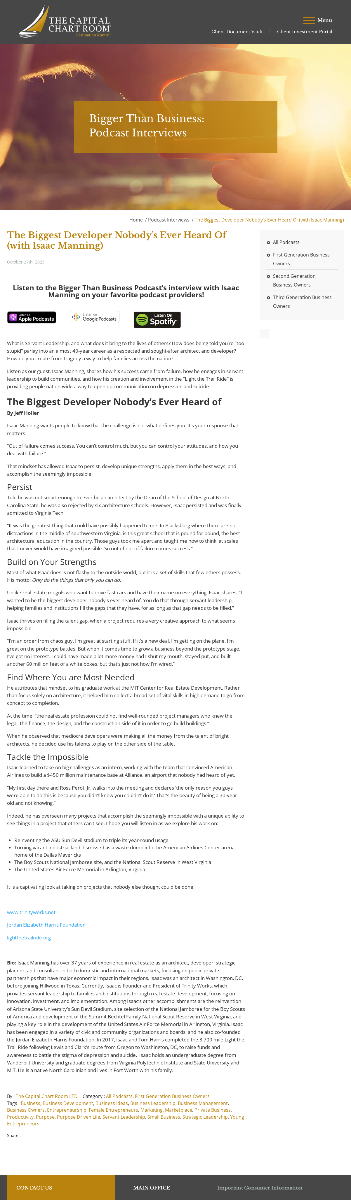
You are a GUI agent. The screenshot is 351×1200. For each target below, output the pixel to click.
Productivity (20, 1117)
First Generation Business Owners (172, 1096)
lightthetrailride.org (29, 937)
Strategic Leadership (205, 1117)
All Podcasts (119, 1096)
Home (136, 220)
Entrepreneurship (66, 1110)
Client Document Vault (237, 31)
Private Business (212, 1110)
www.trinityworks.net (31, 912)
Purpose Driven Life (78, 1117)
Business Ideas (111, 1103)
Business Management (203, 1103)
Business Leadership (153, 1103)
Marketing (151, 1110)
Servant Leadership (123, 1117)
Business (30, 1103)
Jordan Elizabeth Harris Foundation (46, 924)
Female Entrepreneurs (113, 1110)
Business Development (68, 1103)
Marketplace (178, 1110)
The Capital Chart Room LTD (47, 1096)
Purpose (45, 1117)
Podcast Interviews (169, 220)
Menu (317, 20)
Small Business (163, 1117)
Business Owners (26, 1110)
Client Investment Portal (304, 31)
